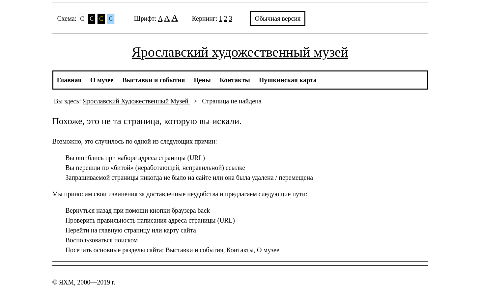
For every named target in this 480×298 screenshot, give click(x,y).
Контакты (235, 80)
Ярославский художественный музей (240, 52)
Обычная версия (278, 18)
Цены (202, 80)
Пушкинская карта (288, 80)
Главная (69, 80)
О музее (101, 80)
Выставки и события (153, 80)
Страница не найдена (231, 101)
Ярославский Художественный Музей (136, 101)
